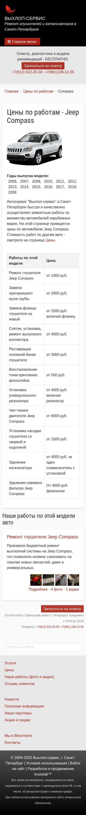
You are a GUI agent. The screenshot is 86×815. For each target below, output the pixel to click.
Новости (12, 699)
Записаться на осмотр (43, 66)
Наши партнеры (18, 713)
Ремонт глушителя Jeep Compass (42, 536)
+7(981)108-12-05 (59, 72)
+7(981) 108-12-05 (72, 626)
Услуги (10, 663)
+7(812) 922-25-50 (27, 72)
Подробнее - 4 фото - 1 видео (54, 589)
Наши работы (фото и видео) (29, 677)
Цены (50, 240)
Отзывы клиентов (20, 684)
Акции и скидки (17, 720)
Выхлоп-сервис (25, 18)
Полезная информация (24, 706)
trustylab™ (43, 774)
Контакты (12, 742)
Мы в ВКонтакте (18, 736)
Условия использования (46, 763)
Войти (75, 763)
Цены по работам (38, 91)
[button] (22, 41)
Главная (12, 91)
